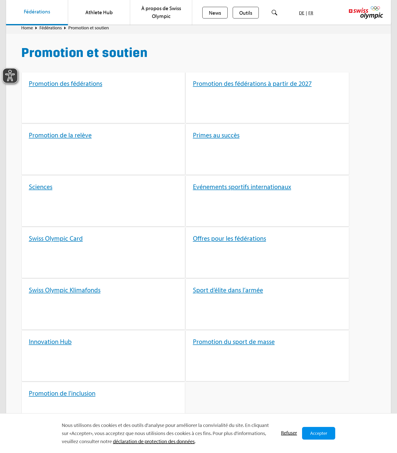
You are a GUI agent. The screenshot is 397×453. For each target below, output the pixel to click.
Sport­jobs (126, 372)
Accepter (318, 433)
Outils (246, 12)
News (215, 12)
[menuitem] (37, 12)
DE (302, 13)
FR (311, 13)
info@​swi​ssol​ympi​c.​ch (52, 396)
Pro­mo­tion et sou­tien (88, 30)
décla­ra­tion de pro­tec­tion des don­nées (154, 441)
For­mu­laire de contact (53, 405)
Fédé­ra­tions (50, 30)
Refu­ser (289, 432)
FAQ (121, 363)
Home (27, 30)
